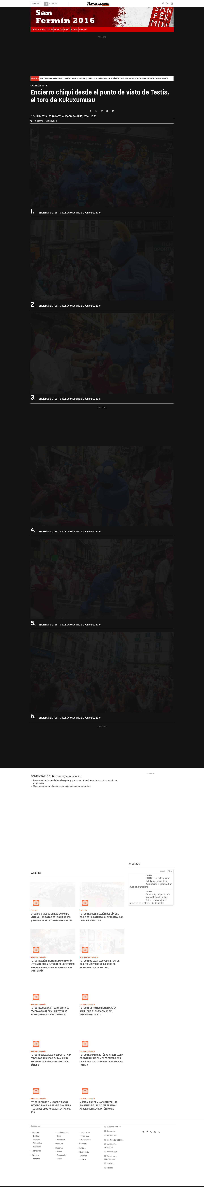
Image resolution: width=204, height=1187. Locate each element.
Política (36, 1137)
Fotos (67, 29)
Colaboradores (62, 1133)
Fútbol (59, 1152)
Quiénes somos (114, 1127)
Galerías (36, 873)
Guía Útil (58, 29)
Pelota (59, 1159)
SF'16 (34, 29)
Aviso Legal (112, 1152)
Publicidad (111, 1136)
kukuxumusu (51, 121)
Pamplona (36, 1151)
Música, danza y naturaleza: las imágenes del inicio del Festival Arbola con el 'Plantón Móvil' (98, 1106)
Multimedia (84, 1153)
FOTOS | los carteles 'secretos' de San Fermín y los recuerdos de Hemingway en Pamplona (99, 965)
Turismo (110, 1164)
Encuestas (61, 1140)
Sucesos (36, 1140)
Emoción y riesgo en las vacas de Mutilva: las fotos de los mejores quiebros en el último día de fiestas (51, 918)
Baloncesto (61, 1156)
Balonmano (85, 1133)
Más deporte (85, 1140)
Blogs (59, 1137)
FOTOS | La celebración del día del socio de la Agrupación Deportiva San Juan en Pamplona (101, 918)
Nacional (83, 1144)
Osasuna (59, 1144)
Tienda (110, 1168)
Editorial (36, 1159)
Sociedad (37, 1147)
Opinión (35, 1156)
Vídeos (74, 29)
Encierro (42, 29)
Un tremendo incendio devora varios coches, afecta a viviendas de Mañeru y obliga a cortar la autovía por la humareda (104, 79)
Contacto (111, 1132)
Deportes (59, 1149)
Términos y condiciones (66, 777)
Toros (50, 29)
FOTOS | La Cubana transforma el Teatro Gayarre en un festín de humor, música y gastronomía (49, 1012)
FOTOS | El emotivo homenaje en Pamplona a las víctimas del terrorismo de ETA (97, 1012)
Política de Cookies (115, 1140)
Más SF (83, 29)
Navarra (35, 1133)
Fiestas (149, 876)
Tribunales (37, 1144)
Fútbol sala (84, 1137)
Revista (82, 1149)
